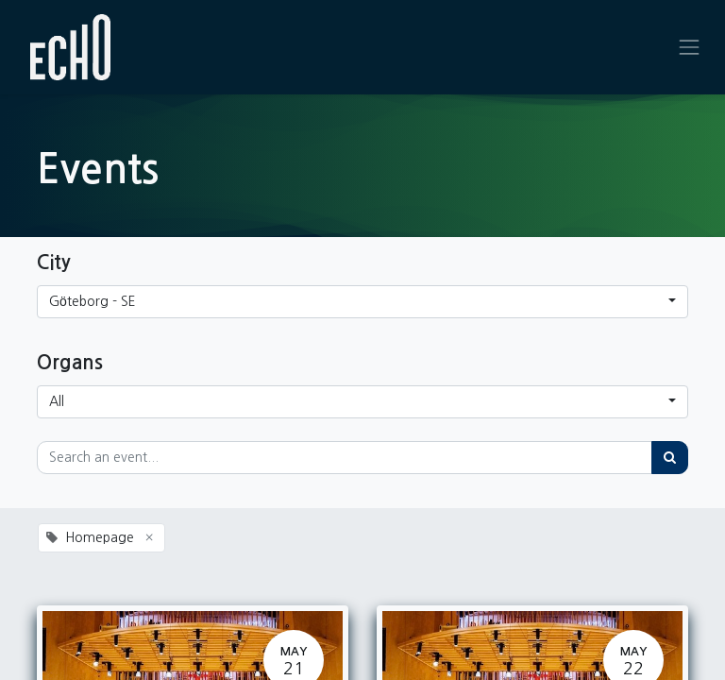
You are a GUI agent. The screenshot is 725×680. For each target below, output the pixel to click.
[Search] (669, 457)
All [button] (56, 401)
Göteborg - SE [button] (92, 301)
